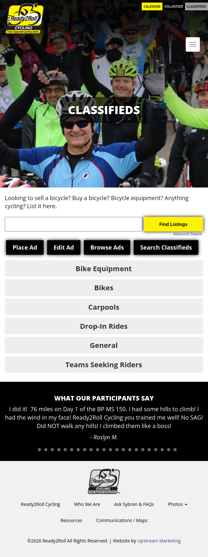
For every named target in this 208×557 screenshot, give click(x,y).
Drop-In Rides (104, 326)
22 (168, 449)
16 (129, 449)
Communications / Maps (122, 520)
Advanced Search (187, 234)
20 (155, 449)
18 (142, 449)
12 (104, 449)
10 (91, 449)
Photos (177, 504)
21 (162, 449)
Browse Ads (107, 247)
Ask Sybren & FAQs (134, 504)
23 (175, 449)
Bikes (103, 287)
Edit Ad (64, 247)
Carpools (103, 307)
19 (149, 449)
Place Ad (25, 247)
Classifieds (196, 6)
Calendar (152, 6)
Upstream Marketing (159, 541)
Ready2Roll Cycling (40, 504)
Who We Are (87, 504)
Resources (71, 520)
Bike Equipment (104, 268)
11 (97, 449)
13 (110, 449)
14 (117, 449)
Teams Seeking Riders (104, 364)
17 (136, 449)
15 (123, 449)
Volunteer (173, 6)
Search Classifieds (166, 247)
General (104, 345)
